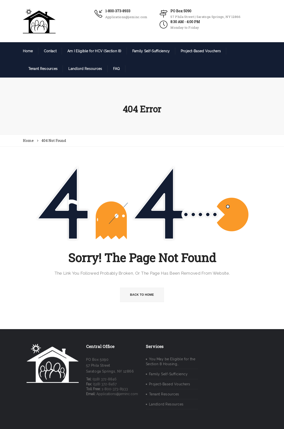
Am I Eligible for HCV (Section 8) (94, 51)
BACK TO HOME (142, 294)
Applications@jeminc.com (126, 17)
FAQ (116, 69)
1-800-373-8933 (117, 11)
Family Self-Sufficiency (151, 51)
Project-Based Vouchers (201, 51)
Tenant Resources (43, 69)
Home (28, 51)
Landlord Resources (85, 69)
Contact (50, 51)
